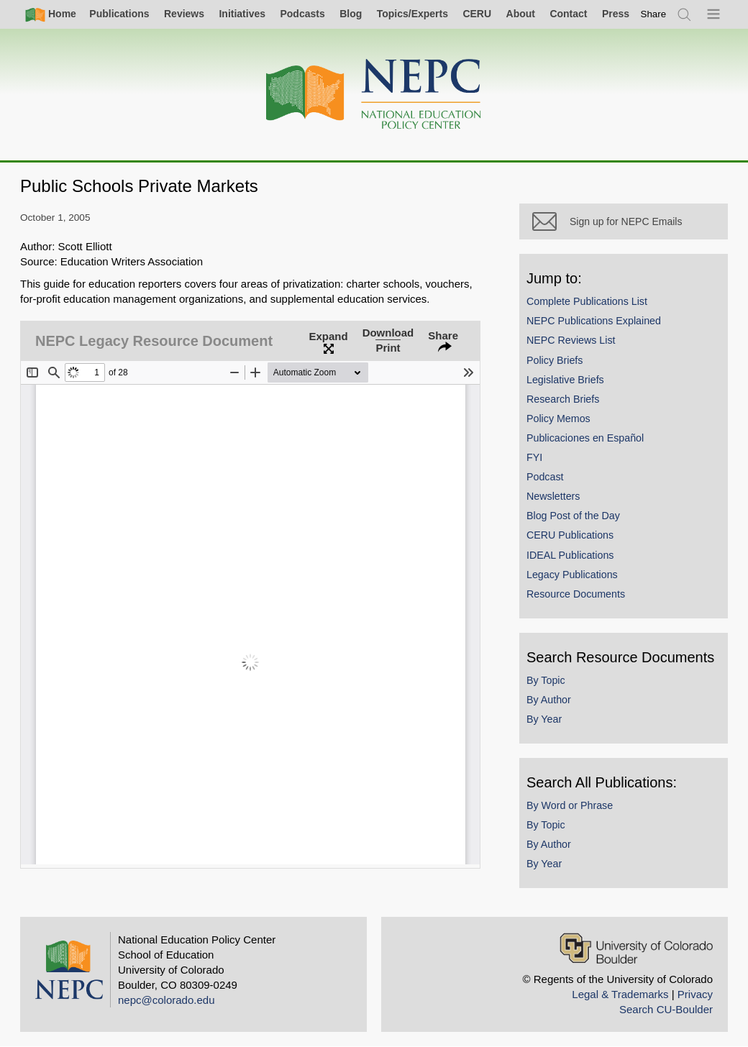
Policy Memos (558, 418)
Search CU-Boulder (666, 1009)
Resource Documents (575, 594)
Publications (119, 13)
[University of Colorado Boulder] (636, 948)
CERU (476, 13)
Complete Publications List (586, 301)
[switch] (654, 14)
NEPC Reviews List (571, 340)
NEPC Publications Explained (593, 320)
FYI (534, 457)
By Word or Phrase (569, 805)
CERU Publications (570, 535)
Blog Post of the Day (573, 515)
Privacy (695, 994)
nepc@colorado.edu (166, 1000)
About (520, 13)
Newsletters (553, 496)
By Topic (545, 680)
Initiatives (242, 13)
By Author (548, 699)
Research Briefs (562, 399)
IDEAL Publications (570, 555)
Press (615, 13)
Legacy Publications (572, 574)
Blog (350, 13)
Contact (568, 13)
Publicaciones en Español (585, 438)
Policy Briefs (554, 360)
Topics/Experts (412, 13)
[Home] (374, 94)
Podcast (545, 477)
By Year (544, 719)
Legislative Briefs (565, 379)
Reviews (184, 13)
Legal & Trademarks (620, 994)
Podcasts (302, 13)
